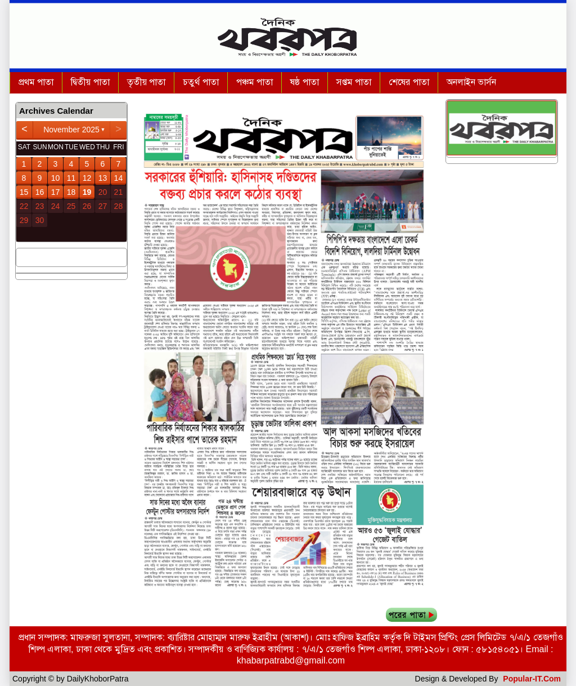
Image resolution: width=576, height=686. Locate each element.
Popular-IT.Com (532, 678)
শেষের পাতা (409, 82)
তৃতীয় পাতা (146, 82)
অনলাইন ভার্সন (471, 82)
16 (39, 192)
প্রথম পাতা (36, 82)
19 (87, 192)
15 (24, 192)
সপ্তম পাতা (353, 82)
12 (87, 177)
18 (71, 192)
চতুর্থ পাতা (200, 82)
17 (55, 192)
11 (71, 177)
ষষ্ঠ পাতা (304, 82)
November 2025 (71, 129)
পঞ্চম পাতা (254, 82)
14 (118, 177)
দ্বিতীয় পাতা (90, 82)
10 (55, 177)
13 (102, 177)
